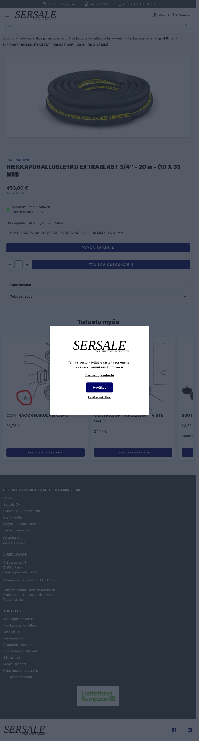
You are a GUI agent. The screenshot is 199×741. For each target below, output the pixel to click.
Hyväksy (99, 387)
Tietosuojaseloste (99, 375)
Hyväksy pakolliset (99, 397)
